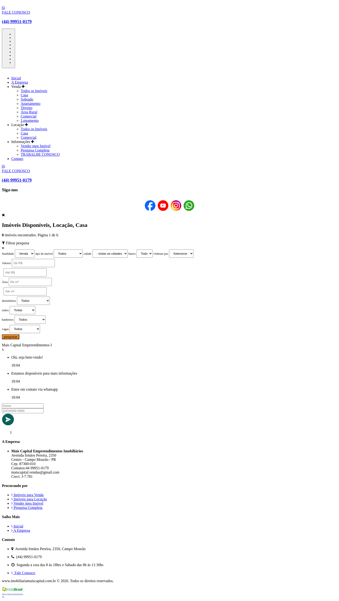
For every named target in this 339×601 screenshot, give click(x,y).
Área (5, 282)
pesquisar (10, 337)
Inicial (16, 78)
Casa (24, 95)
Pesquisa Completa (35, 150)
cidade (87, 253)
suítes (5, 310)
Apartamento (30, 104)
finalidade (8, 253)
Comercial (28, 116)
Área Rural (29, 112)
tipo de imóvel (44, 253)
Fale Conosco (23, 573)
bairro (132, 253)
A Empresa (19, 82)
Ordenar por (160, 253)
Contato (17, 159)
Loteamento (30, 121)
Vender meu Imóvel (35, 146)
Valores (6, 263)
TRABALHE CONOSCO (40, 154)
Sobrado (27, 99)
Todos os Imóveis (34, 91)
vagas (5, 329)
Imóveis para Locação (29, 499)
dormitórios (9, 301)
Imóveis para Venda (27, 495)
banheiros (8, 319)
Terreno (26, 108)
